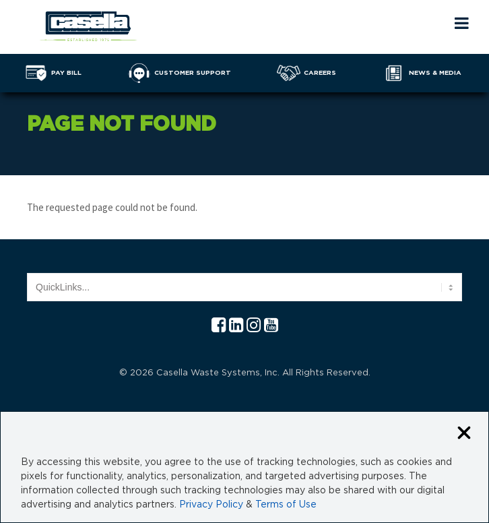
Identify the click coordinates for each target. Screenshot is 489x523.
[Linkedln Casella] (236, 325)
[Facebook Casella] (218, 325)
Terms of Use (286, 505)
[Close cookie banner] (464, 433)
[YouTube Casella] (271, 325)
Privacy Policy (211, 505)
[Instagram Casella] (254, 325)
